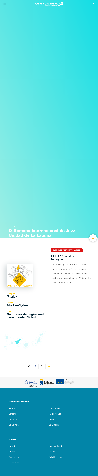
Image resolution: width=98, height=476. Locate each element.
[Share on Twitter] (28, 366)
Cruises (12, 452)
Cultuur (52, 452)
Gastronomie (14, 457)
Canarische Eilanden (19, 402)
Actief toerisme (55, 457)
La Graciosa (54, 425)
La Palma (13, 420)
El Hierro (52, 420)
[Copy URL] (42, 366)
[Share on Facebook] (35, 366)
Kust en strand (55, 446)
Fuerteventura (55, 414)
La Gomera (13, 425)
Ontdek (12, 440)
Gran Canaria (54, 409)
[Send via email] (49, 366)
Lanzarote (13, 414)
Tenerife (12, 409)
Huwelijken (13, 446)
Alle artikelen (14, 463)
